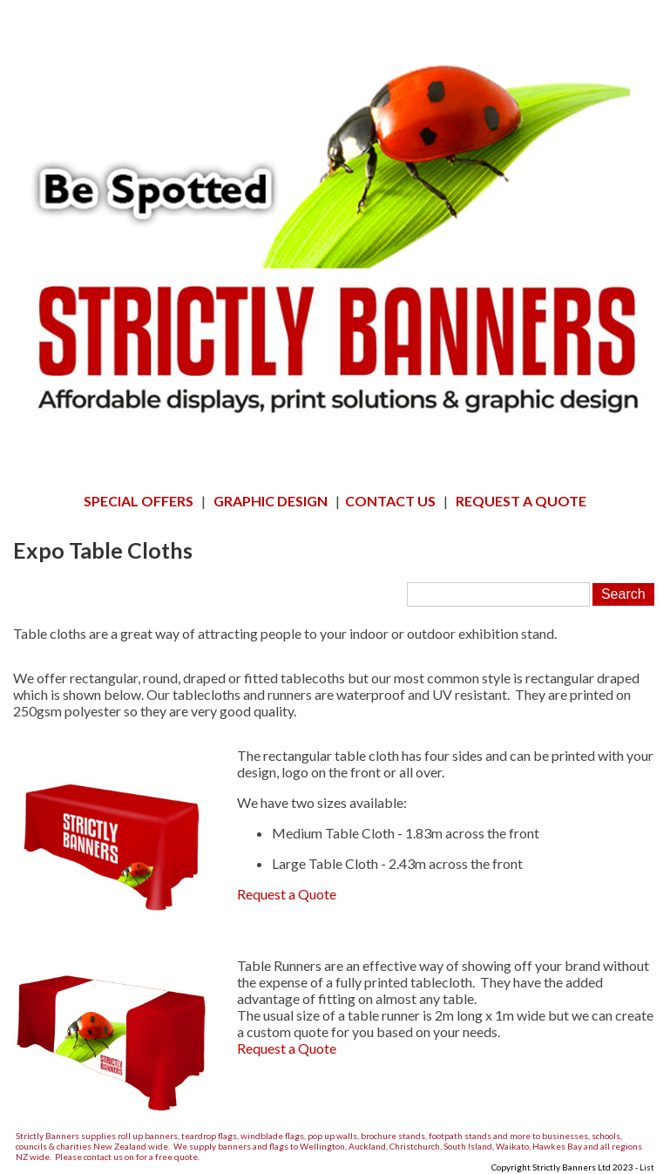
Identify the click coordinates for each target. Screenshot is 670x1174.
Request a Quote (286, 894)
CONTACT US (390, 500)
